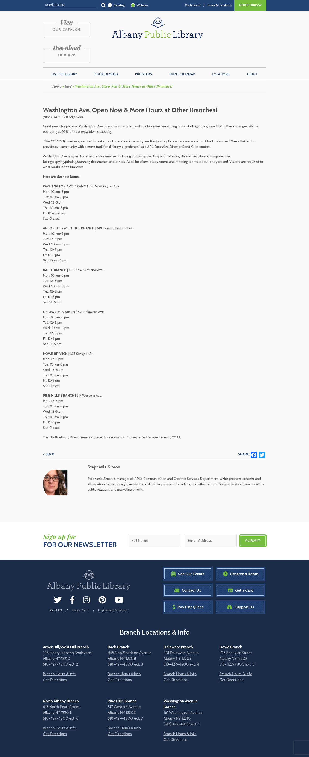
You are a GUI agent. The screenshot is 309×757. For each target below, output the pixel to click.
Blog (68, 65)
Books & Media (106, 54)
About (252, 54)
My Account (192, 5)
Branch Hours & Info (59, 653)
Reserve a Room (240, 553)
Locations (220, 54)
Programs (143, 54)
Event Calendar (182, 54)
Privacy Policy (80, 590)
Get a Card (240, 570)
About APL (55, 590)
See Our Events (187, 553)
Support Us (240, 586)
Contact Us (187, 570)
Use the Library (64, 54)
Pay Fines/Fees (187, 586)
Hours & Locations (220, 5)
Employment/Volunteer (113, 590)
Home (57, 65)
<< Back (48, 434)
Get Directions (55, 659)
